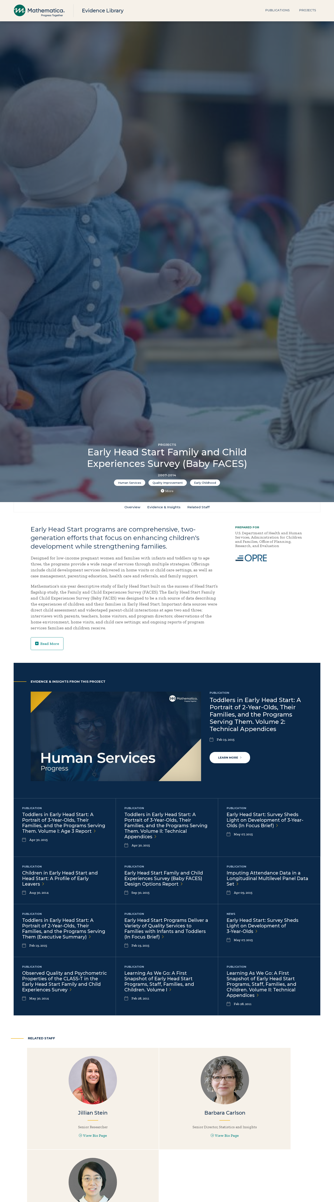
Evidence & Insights (164, 507)
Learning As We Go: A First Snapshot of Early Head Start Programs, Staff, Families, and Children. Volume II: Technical (262, 993)
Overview (131, 507)
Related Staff (199, 507)
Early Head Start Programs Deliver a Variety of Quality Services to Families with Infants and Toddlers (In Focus (166, 931)
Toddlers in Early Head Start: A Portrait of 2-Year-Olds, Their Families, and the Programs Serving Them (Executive (58, 934)
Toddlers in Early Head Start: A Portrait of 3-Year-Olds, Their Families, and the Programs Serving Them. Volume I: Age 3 (59, 826)
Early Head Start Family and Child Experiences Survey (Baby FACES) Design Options (164, 880)
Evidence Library (103, 10)
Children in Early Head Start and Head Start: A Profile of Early (60, 880)
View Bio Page (76, 1149)
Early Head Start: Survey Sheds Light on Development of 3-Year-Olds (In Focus (266, 820)
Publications (277, 11)
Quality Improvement (168, 482)
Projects (307, 11)
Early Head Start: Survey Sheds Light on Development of (263, 928)
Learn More (230, 758)
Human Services (129, 482)
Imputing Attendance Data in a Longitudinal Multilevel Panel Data (268, 880)
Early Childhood (205, 482)
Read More (47, 644)
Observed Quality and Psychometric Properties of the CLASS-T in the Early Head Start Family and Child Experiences (60, 993)
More (167, 491)
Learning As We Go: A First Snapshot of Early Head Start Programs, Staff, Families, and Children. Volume (160, 990)
